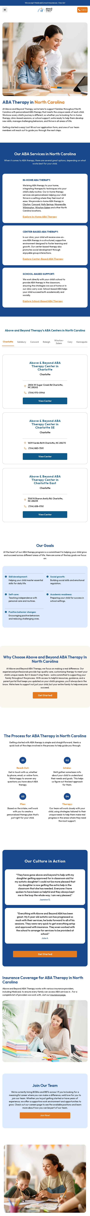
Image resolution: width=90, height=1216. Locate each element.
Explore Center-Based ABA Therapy (43, 258)
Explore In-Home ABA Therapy (40, 216)
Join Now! (45, 1115)
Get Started (45, 695)
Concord (36, 204)
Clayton (27, 204)
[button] (4, 9)
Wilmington (28, 207)
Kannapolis (81, 342)
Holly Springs (47, 204)
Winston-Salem (42, 207)
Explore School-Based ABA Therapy (43, 301)
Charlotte (8, 341)
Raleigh (46, 342)
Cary (70, 342)
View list (61, 3)
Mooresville (60, 204)
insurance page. (58, 994)
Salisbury (21, 342)
